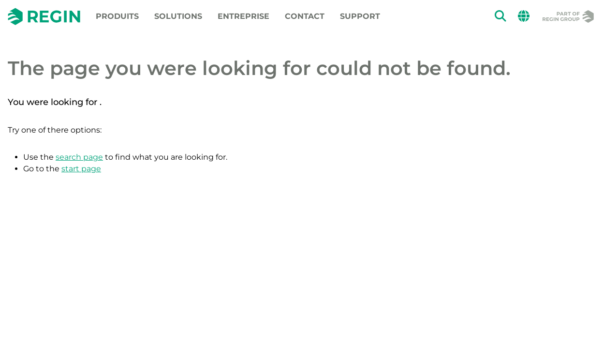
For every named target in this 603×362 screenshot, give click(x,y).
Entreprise (243, 16)
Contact (304, 16)
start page (81, 168)
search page (79, 157)
